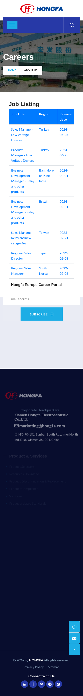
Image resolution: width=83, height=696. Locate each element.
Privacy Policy (34, 667)
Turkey (44, 129)
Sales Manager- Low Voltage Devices (22, 134)
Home (12, 70)
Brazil (43, 201)
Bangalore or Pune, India (46, 175)
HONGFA (36, 660)
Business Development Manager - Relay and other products (22, 180)
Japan (43, 253)
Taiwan (44, 232)
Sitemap (54, 667)
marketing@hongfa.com (39, 427)
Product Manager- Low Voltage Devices (22, 155)
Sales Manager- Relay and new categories (22, 237)
